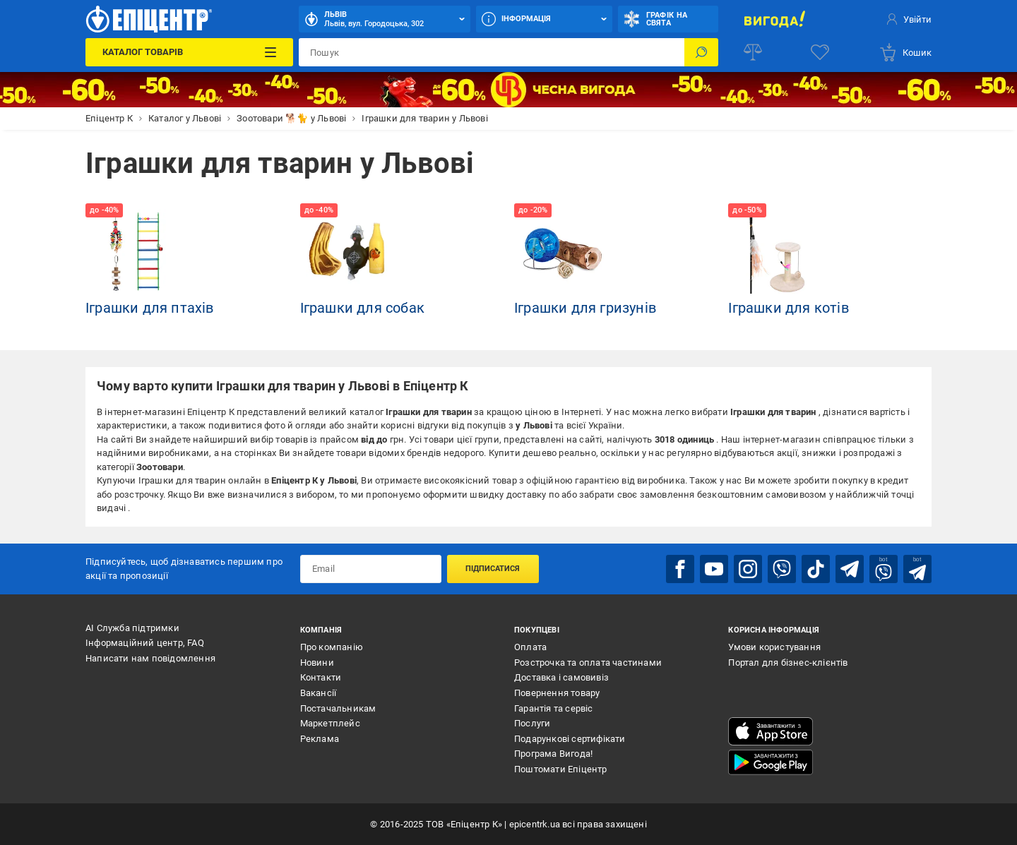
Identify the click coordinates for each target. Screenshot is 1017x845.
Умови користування (774, 647)
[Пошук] (701, 52)
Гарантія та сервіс (553, 708)
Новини (317, 662)
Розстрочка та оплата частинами (588, 662)
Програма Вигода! (553, 753)
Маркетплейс (330, 723)
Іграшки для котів (788, 307)
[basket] (905, 52)
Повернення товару (557, 693)
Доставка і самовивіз (561, 677)
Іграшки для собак (362, 307)
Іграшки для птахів (149, 307)
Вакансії (318, 693)
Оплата (530, 647)
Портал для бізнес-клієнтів (788, 662)
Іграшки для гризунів (585, 307)
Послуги (532, 723)
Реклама (319, 738)
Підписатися (492, 568)
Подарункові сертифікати (570, 738)
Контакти (321, 677)
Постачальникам (338, 708)
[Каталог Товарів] (188, 52)
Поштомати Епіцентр (560, 769)
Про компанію (331, 647)
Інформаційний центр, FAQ (144, 642)
